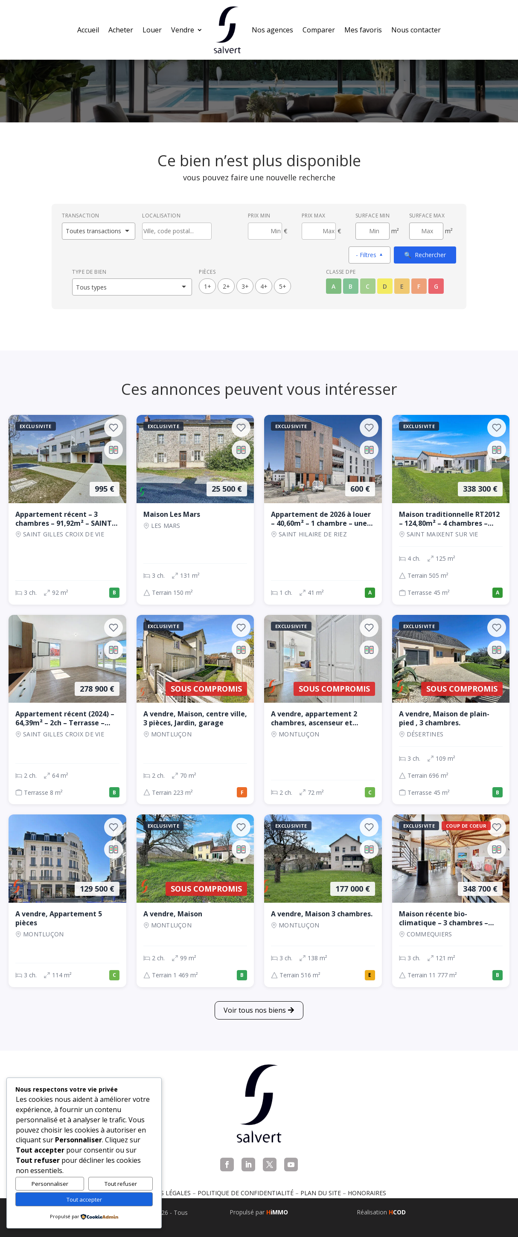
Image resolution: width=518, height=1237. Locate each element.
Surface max (427, 215)
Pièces (207, 271)
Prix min (259, 215)
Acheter (120, 30)
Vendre (182, 30)
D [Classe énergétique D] (385, 286)
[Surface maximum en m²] (426, 231)
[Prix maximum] (319, 231)
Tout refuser (121, 1184)
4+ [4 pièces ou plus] (264, 286)
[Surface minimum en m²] (372, 231)
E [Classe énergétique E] (402, 286)
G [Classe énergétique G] (436, 286)
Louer (152, 30)
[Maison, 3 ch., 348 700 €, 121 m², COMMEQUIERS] (451, 900)
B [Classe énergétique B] (350, 286)
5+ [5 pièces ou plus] (282, 286)
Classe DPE (341, 271)
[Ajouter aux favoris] (113, 427)
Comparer (319, 30)
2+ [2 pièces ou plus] (226, 286)
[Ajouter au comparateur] (113, 449)
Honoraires (367, 1193)
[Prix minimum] (265, 231)
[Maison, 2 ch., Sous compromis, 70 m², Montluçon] (195, 710)
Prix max (314, 215)
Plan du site (320, 1193)
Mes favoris (363, 30)
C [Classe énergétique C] (368, 286)
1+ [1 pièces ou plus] (207, 286)
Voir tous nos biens (255, 1010)
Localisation (161, 215)
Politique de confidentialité (246, 1193)
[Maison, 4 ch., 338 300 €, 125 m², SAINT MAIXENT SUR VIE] (451, 510)
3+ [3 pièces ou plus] (245, 286)
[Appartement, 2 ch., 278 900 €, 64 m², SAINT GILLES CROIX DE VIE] (67, 710)
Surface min (372, 215)
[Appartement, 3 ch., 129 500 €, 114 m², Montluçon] (67, 900)
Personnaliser (50, 1184)
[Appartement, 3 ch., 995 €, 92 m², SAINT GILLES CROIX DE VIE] (67, 510)
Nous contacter (416, 30)
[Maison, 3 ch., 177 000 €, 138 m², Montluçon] (323, 900)
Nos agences (272, 30)
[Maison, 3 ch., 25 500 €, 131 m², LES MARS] (195, 510)
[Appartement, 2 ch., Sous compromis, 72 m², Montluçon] (323, 710)
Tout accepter (84, 1199)
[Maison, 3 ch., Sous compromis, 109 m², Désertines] (451, 710)
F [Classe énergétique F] (418, 286)
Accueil (88, 30)
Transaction (80, 215)
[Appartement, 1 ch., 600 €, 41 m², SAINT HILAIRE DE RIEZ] (323, 510)
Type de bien (89, 271)
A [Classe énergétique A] (333, 286)
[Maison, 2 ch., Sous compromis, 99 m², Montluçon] (195, 900)
